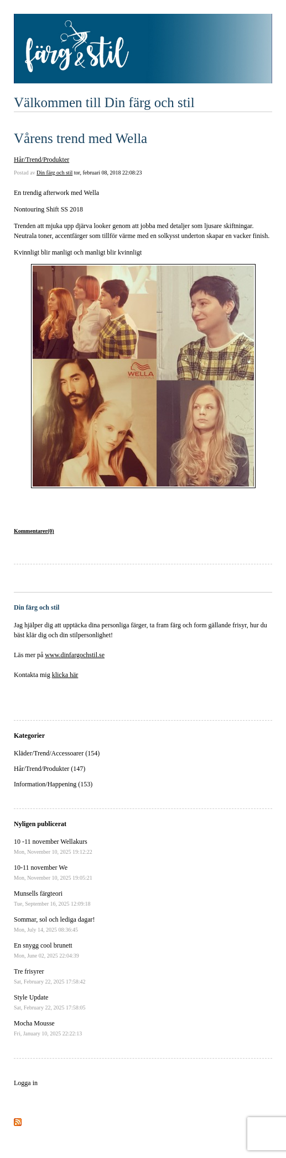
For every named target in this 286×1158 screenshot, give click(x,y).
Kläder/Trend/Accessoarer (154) (57, 753)
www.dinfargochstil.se (75, 655)
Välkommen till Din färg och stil (104, 102)
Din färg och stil (54, 173)
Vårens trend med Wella (80, 138)
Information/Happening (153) (53, 784)
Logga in (26, 1083)
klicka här (65, 675)
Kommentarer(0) (34, 531)
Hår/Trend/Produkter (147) (49, 769)
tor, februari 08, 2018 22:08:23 (108, 173)
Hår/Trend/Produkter (41, 159)
